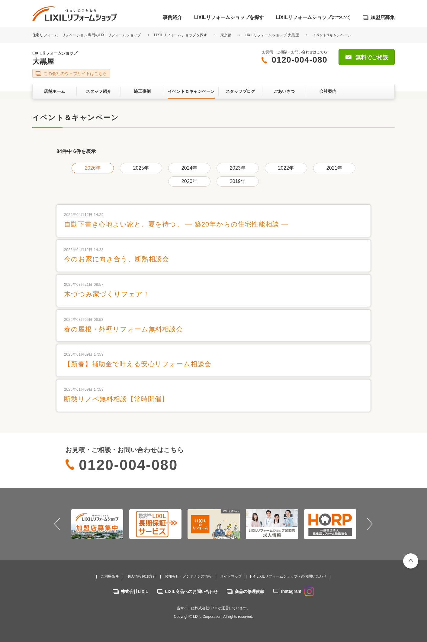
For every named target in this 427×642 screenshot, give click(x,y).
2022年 (286, 168)
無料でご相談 (371, 57)
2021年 (334, 168)
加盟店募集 (383, 17)
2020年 (189, 181)
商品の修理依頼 (249, 591)
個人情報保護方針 (141, 576)
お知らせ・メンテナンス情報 (188, 576)
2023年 (238, 168)
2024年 (189, 168)
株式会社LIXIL (134, 591)
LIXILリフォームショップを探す (229, 17)
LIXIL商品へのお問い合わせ (191, 591)
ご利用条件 (110, 576)
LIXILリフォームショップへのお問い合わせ (291, 576)
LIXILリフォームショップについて (313, 17)
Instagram (297, 591)
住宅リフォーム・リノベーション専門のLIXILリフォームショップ (87, 35)
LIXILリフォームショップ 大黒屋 (272, 35)
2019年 (238, 181)
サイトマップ (231, 576)
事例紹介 (172, 17)
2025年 (141, 168)
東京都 (226, 35)
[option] (97, 524)
